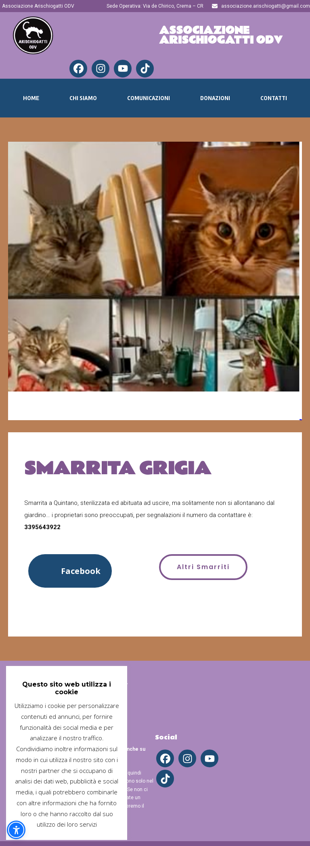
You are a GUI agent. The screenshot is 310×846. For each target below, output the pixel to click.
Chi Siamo (83, 98)
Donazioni (215, 98)
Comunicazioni (148, 98)
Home (31, 98)
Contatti (273, 98)
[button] (70, 571)
